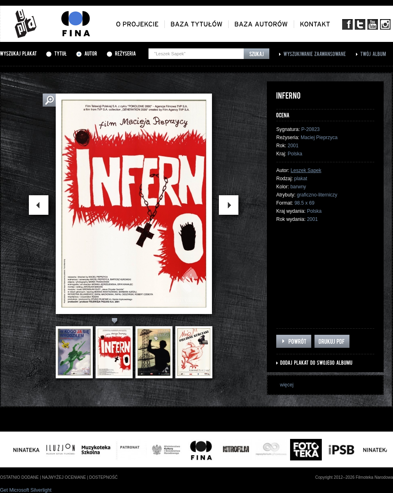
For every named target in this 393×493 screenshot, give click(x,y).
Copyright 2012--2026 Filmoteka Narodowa (354, 477)
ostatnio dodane (19, 477)
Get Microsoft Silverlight (26, 490)
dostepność (103, 477)
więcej (286, 385)
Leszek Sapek (305, 170)
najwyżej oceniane (64, 477)
